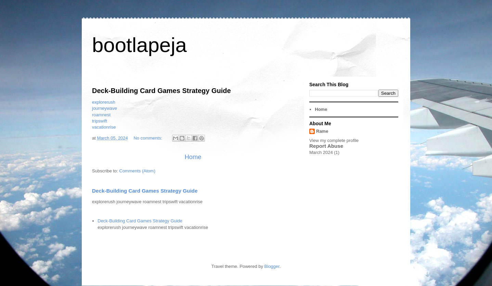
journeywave (104, 108)
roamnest (101, 114)
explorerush (103, 102)
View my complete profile (334, 140)
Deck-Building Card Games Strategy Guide (161, 90)
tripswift (99, 121)
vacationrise (104, 127)
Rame (322, 131)
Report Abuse (326, 146)
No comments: (148, 138)
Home (193, 157)
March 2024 (321, 152)
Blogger (272, 266)
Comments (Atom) (137, 170)
